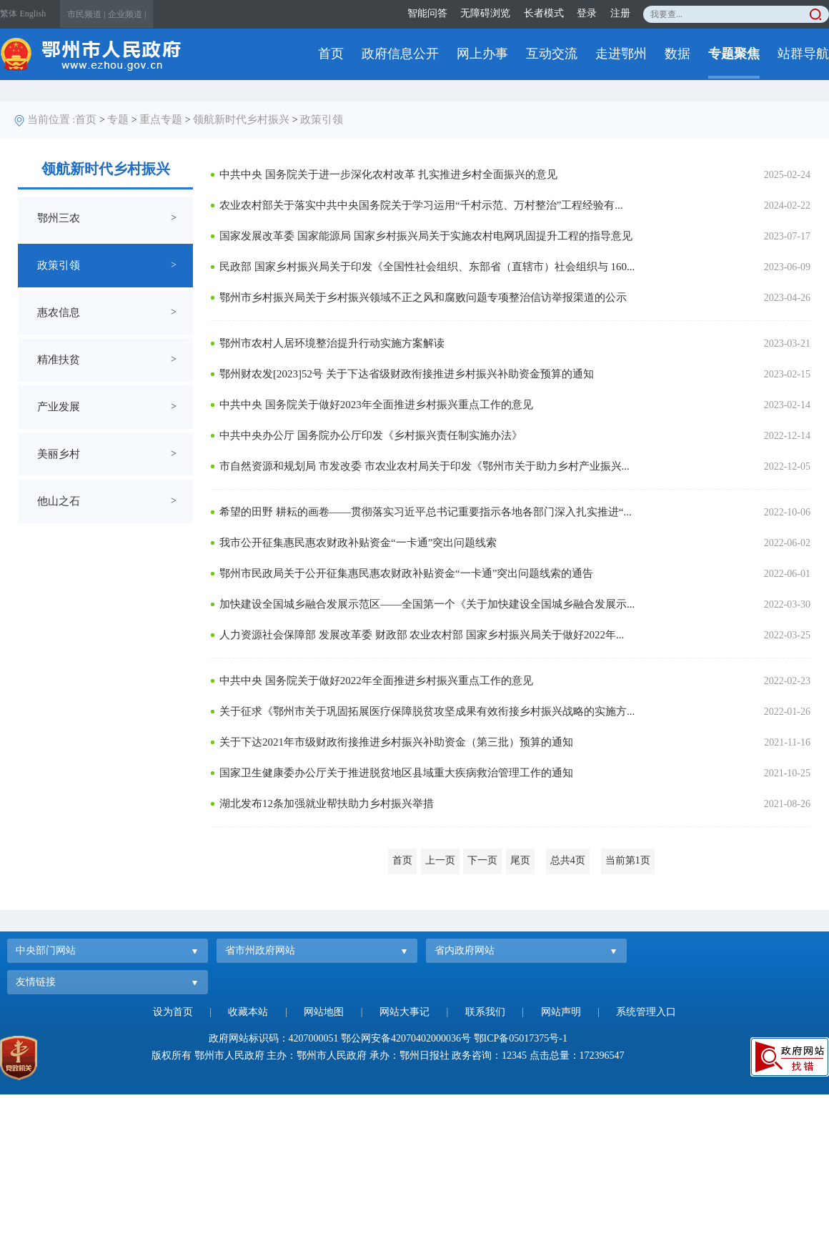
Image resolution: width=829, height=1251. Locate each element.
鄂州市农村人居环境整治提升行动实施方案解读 (332, 343)
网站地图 (324, 1012)
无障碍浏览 (485, 13)
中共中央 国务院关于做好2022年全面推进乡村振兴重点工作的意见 (376, 680)
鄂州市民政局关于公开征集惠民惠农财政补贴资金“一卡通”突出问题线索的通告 (406, 573)
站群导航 (803, 53)
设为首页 (173, 1012)
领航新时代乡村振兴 (241, 119)
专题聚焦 (734, 53)
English (33, 14)
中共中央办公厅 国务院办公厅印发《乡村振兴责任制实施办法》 (370, 435)
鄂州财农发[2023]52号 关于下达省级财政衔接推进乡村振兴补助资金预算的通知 (406, 374)
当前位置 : (51, 119)
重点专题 (160, 119)
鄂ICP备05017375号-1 (520, 1038)
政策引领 (321, 119)
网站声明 (561, 1012)
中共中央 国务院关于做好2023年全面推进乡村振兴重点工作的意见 (376, 404)
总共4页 (567, 860)
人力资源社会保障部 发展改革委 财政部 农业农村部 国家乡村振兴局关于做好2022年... (421, 635)
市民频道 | (86, 14)
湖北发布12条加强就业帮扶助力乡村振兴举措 (326, 803)
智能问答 (427, 13)
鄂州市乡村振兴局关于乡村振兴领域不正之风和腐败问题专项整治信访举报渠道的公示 (423, 297)
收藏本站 (248, 1012)
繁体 (8, 14)
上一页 (440, 860)
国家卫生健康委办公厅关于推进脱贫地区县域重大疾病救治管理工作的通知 (396, 772)
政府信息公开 (400, 53)
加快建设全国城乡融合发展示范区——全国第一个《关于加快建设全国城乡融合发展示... (427, 604)
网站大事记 (404, 1012)
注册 (620, 13)
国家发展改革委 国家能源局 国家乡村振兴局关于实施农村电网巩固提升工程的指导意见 (425, 236)
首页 (331, 53)
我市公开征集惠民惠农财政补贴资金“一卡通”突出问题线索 (358, 542)
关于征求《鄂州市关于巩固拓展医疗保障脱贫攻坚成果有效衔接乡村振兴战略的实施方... (427, 711)
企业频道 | (127, 14)
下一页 (482, 860)
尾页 (520, 860)
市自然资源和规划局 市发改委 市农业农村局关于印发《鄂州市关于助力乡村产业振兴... (424, 466)
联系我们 (485, 1012)
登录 (587, 13)
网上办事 (482, 53)
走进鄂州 (621, 53)
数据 (677, 53)
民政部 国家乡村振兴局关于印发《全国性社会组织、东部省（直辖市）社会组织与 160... (427, 266)
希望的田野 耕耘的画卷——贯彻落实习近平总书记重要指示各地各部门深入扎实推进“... (425, 512)
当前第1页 (627, 860)
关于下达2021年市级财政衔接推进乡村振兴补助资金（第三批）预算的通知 (396, 742)
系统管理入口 (646, 1012)
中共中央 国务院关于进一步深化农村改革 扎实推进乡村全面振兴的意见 (388, 174)
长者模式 (544, 13)
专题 (118, 119)
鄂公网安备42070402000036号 (406, 1038)
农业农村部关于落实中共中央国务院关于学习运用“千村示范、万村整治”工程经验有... (421, 205)
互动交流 (551, 53)
